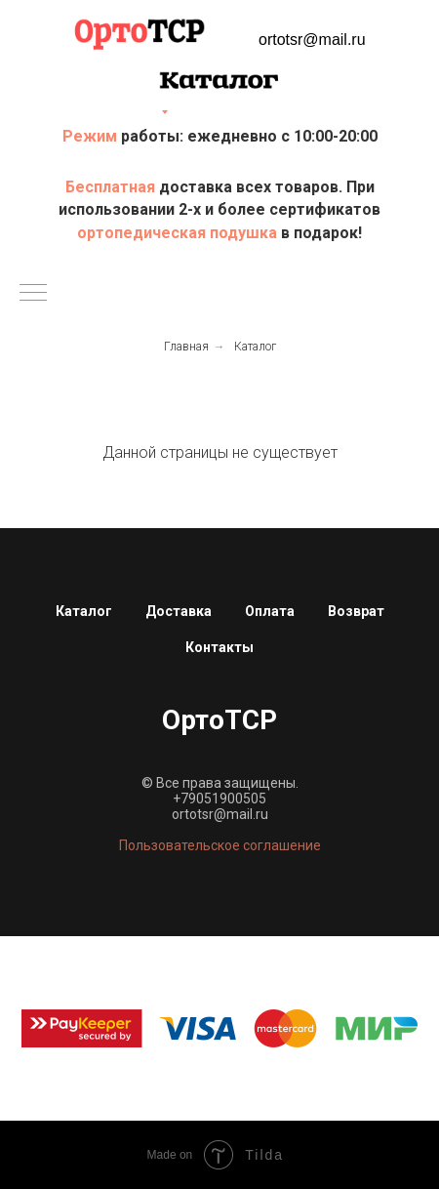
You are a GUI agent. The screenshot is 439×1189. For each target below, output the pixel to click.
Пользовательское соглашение (220, 845)
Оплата (270, 611)
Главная (186, 346)
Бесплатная (112, 187)
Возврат (356, 611)
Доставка (178, 611)
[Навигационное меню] (33, 294)
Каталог (255, 346)
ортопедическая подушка (177, 233)
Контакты (219, 647)
